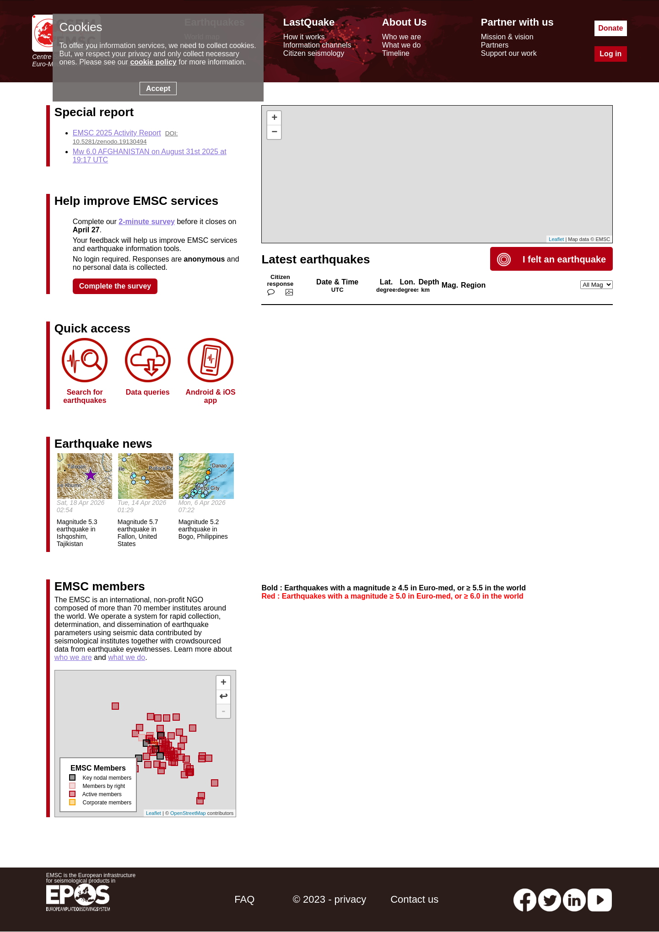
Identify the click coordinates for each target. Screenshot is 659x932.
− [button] (274, 132)
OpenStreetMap (188, 813)
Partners (494, 45)
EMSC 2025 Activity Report (117, 133)
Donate (610, 28)
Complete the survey (115, 286)
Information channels (317, 45)
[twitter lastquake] (549, 899)
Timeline (396, 53)
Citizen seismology (313, 53)
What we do (401, 45)
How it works (304, 37)
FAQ (244, 899)
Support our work (509, 53)
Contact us (414, 899)
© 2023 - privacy (330, 899)
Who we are (401, 37)
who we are (73, 657)
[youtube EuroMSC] (600, 899)
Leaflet (153, 813)
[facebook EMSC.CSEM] (524, 899)
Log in (610, 54)
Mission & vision (507, 37)
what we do (126, 657)
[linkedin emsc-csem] (574, 899)
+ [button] (274, 118)
